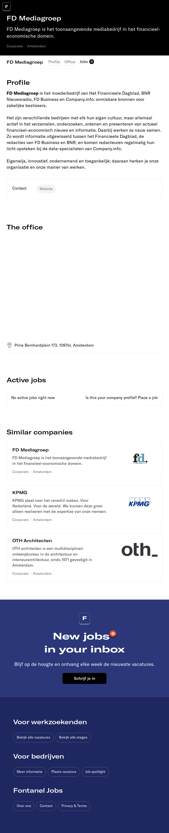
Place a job (148, 397)
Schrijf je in (84, 678)
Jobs (84, 61)
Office (69, 61)
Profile (54, 61)
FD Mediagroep (25, 62)
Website (46, 189)
